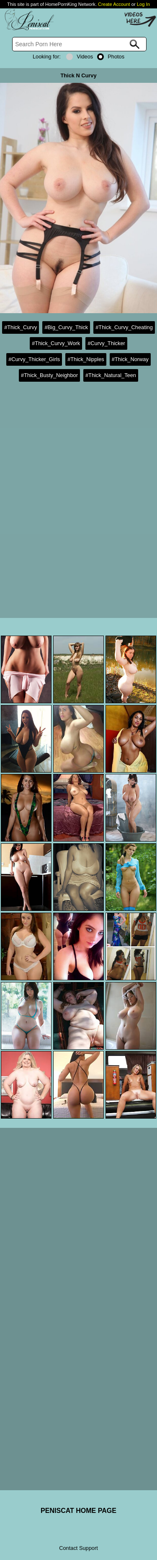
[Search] (79, 44)
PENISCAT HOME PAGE (78, 1510)
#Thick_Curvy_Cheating (124, 327)
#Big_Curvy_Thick (66, 327)
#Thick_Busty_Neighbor (49, 375)
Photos (110, 56)
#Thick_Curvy (20, 327)
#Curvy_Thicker (106, 343)
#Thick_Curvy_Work (56, 343)
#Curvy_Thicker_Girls (34, 359)
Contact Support (78, 1548)
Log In (143, 4)
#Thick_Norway (130, 359)
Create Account (114, 4)
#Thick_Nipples (85, 359)
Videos (79, 56)
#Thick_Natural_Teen (110, 375)
